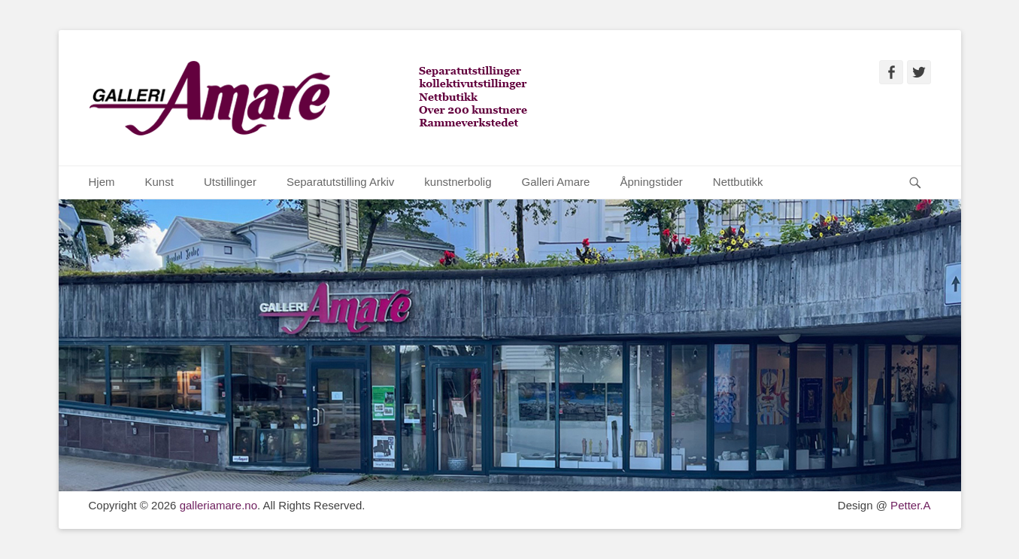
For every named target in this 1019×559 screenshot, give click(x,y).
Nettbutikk (738, 181)
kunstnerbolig (457, 181)
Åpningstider (651, 181)
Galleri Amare (556, 181)
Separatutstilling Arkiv (340, 181)
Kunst (159, 181)
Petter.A (909, 505)
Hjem (102, 181)
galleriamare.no (218, 505)
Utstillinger (230, 181)
